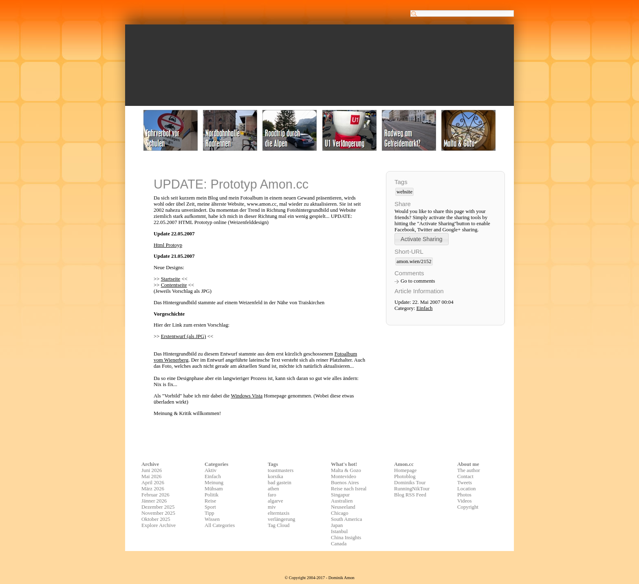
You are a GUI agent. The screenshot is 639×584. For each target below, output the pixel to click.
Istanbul (339, 531)
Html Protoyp (168, 245)
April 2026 (152, 482)
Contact (465, 476)
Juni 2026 (151, 470)
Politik (211, 495)
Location (466, 489)
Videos (464, 501)
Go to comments (418, 281)
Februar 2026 (155, 495)
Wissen (212, 519)
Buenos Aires (345, 482)
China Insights (346, 537)
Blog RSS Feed (410, 495)
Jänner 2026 (154, 501)
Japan (337, 525)
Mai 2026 (151, 476)
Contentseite (174, 285)
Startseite (171, 279)
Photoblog (405, 476)
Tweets (464, 482)
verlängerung (281, 519)
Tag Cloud (279, 525)
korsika (275, 476)
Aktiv (210, 470)
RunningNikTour (412, 489)
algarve (275, 501)
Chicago (339, 513)
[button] (421, 239)
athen (273, 489)
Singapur (340, 495)
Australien (342, 501)
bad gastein (279, 482)
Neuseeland (343, 507)
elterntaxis (278, 513)
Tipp (209, 513)
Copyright (467, 507)
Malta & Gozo (346, 470)
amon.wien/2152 (414, 261)
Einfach (424, 308)
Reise (210, 501)
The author (468, 470)
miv (272, 507)
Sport (210, 507)
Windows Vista (246, 396)
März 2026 (152, 489)
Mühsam (214, 489)
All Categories (220, 525)
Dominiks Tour (409, 482)
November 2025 (158, 513)
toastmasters (280, 470)
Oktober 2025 (155, 519)
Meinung (214, 482)
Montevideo (343, 476)
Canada (338, 544)
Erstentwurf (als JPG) (183, 336)
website (404, 192)
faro (272, 495)
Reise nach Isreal (348, 489)
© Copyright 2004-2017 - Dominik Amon (319, 577)
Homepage (405, 470)
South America (346, 519)
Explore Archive (158, 525)
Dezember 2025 (157, 507)
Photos (464, 495)
